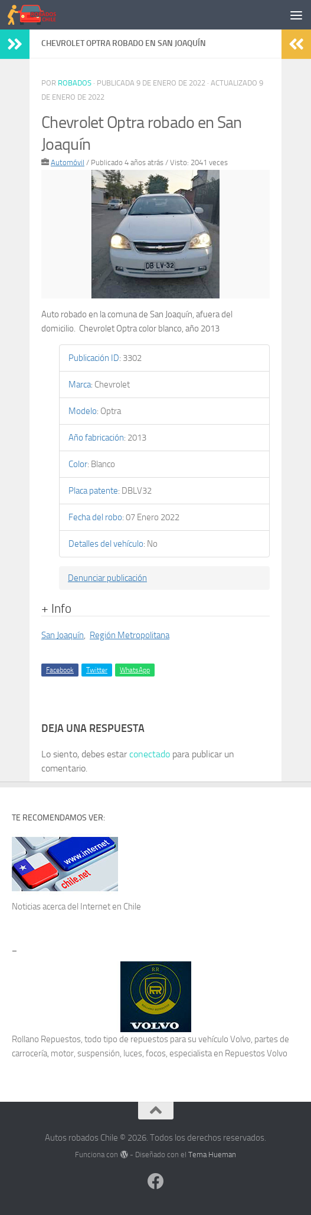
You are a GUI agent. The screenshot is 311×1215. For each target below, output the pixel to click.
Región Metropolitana (129, 635)
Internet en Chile (110, 906)
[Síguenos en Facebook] (156, 1181)
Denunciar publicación (107, 578)
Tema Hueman (212, 1154)
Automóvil (67, 162)
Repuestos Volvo (256, 1053)
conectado (149, 754)
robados (74, 82)
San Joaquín (62, 635)
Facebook (60, 670)
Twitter (96, 670)
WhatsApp (135, 670)
